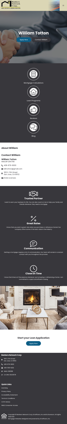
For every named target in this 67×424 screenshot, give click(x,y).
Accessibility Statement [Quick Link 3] (9, 395)
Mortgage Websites (15, 419)
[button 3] (33, 111)
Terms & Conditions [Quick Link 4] (8, 398)
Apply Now (24, 40)
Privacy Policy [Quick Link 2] (6, 391)
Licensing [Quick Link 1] (4, 388)
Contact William (41, 40)
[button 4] (33, 129)
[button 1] (33, 75)
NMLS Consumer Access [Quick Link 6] (9, 405)
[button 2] (33, 93)
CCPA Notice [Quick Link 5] (5, 402)
